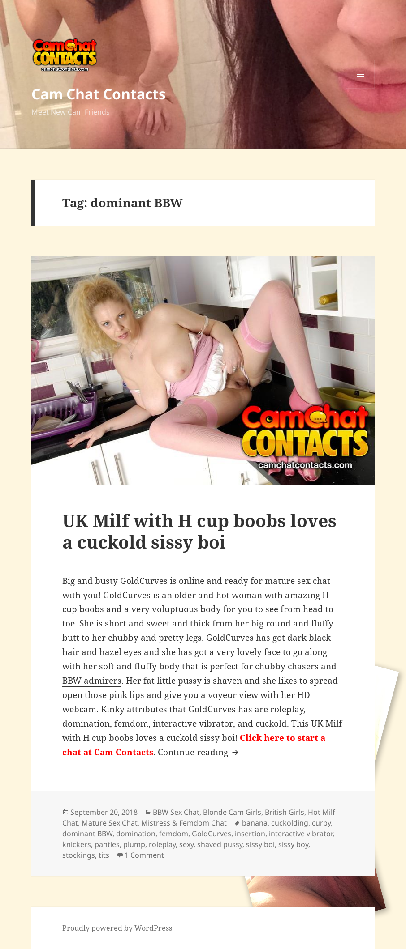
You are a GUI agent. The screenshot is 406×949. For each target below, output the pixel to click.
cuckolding (289, 823)
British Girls (284, 812)
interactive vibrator (301, 833)
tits (104, 855)
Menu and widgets (360, 88)
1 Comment (144, 855)
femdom (173, 833)
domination (135, 833)
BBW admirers (91, 680)
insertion (250, 833)
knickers (76, 844)
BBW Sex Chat (176, 812)
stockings (78, 855)
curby (321, 823)
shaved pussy (219, 844)
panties (107, 844)
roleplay (162, 844)
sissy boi (260, 844)
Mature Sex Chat (110, 823)
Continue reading (199, 752)
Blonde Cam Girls (232, 812)
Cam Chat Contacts (98, 93)
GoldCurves (211, 833)
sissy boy (293, 844)
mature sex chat (297, 581)
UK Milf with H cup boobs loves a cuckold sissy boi (199, 530)
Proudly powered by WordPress (117, 928)
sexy (186, 844)
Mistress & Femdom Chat (184, 823)
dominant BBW (87, 833)
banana (255, 823)
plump (134, 844)
